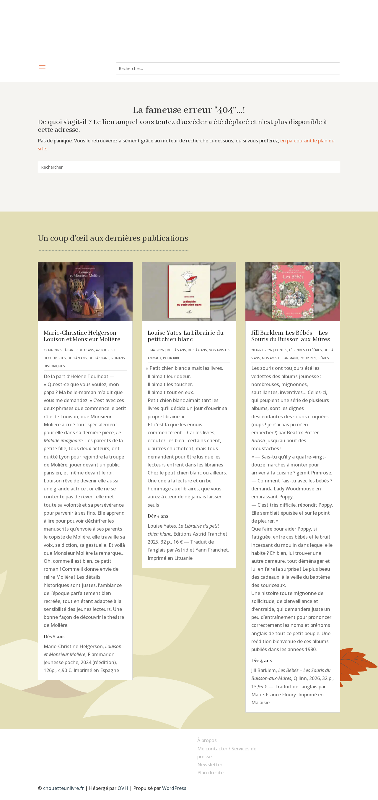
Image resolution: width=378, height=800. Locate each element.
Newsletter (209, 764)
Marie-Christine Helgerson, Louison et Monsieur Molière (82, 336)
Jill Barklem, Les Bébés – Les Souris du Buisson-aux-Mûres (290, 336)
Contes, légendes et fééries (298, 350)
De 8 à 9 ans (77, 358)
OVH (123, 788)
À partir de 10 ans (79, 350)
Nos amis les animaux (280, 358)
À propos (207, 740)
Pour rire (171, 358)
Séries (323, 358)
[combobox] (228, 68)
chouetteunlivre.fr (63, 788)
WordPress (174, 788)
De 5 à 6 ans (197, 350)
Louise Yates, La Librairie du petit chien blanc (186, 336)
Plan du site (210, 772)
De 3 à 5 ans (176, 350)
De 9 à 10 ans (99, 358)
